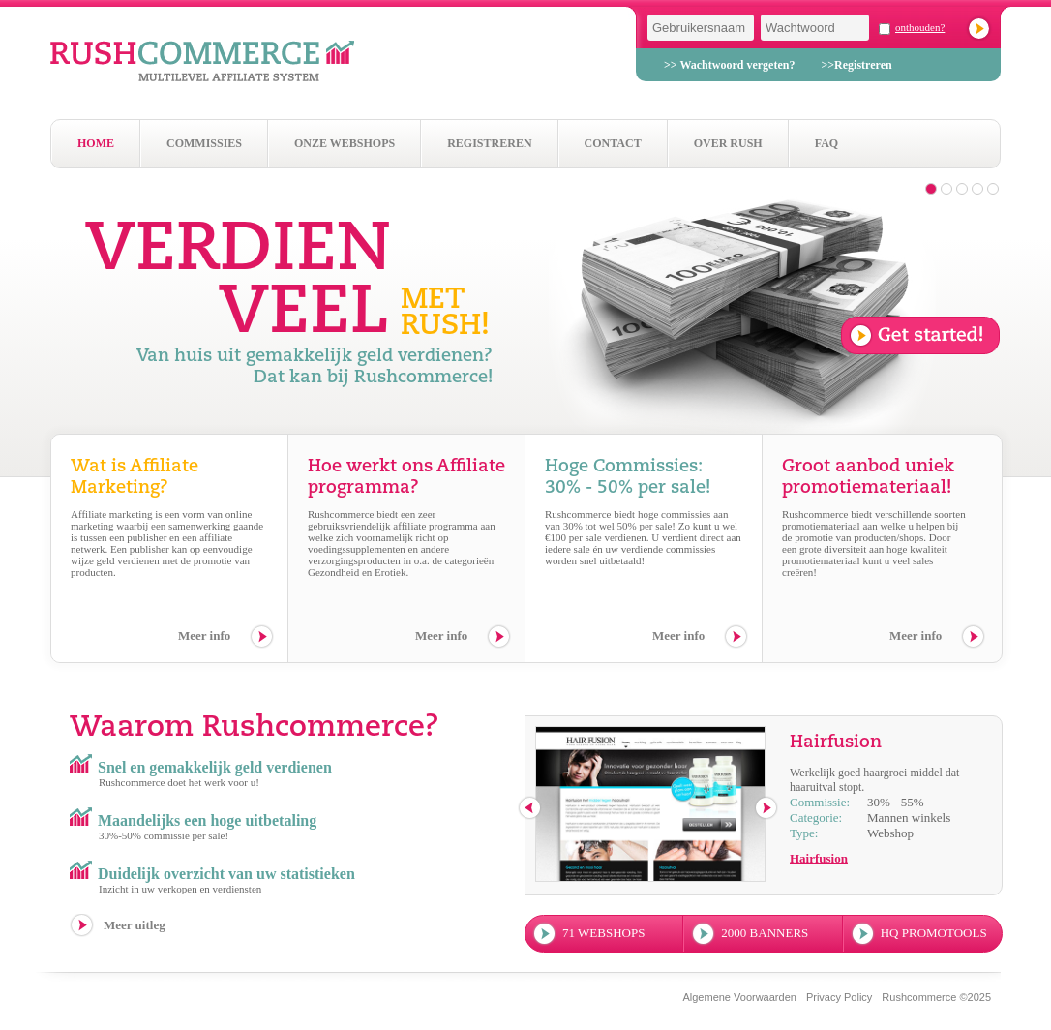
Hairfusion (819, 858)
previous (531, 809)
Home (95, 143)
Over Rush (728, 143)
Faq (826, 143)
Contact (613, 143)
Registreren (489, 143)
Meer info (204, 635)
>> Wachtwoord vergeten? (729, 65)
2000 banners (764, 932)
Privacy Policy (839, 997)
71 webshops (603, 932)
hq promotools (934, 932)
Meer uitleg (134, 925)
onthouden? (920, 27)
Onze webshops (344, 143)
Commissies (204, 143)
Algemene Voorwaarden (739, 997)
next (767, 809)
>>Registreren (856, 65)
